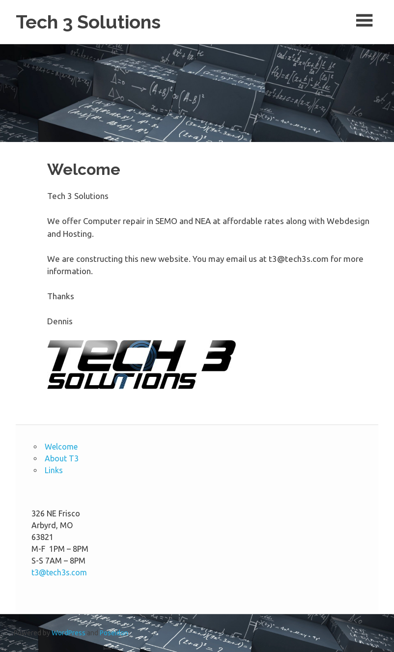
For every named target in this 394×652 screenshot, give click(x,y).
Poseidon (114, 633)
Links (54, 470)
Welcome (61, 446)
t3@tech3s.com (59, 572)
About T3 (62, 458)
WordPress (68, 633)
